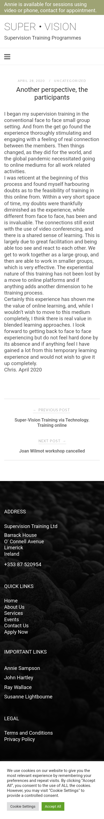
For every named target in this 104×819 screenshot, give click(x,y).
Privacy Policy (19, 739)
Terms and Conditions (28, 733)
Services (13, 613)
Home (10, 601)
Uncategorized (70, 80)
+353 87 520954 (22, 564)
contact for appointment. (68, 10)
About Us (14, 607)
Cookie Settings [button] (22, 806)
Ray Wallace (18, 687)
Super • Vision (40, 26)
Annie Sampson (22, 668)
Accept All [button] (53, 806)
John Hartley (18, 678)
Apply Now (16, 632)
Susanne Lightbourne (28, 697)
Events (11, 619)
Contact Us (16, 625)
